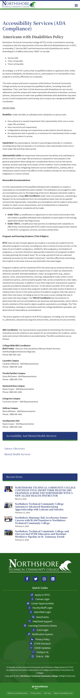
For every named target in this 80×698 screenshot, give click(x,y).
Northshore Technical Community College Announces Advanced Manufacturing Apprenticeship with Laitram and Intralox (39, 506)
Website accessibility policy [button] (17, 693)
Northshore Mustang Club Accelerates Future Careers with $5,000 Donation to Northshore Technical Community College (41, 520)
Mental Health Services (17, 454)
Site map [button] (47, 693)
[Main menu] (76, 5)
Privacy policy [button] (36, 693)
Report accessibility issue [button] (63, 693)
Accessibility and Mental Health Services (31, 436)
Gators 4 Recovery (14, 448)
